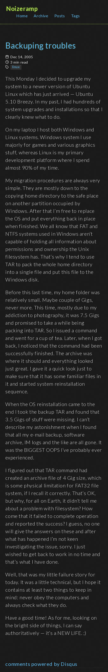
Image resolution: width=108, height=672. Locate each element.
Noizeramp (22, 8)
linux (15, 67)
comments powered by (41, 664)
